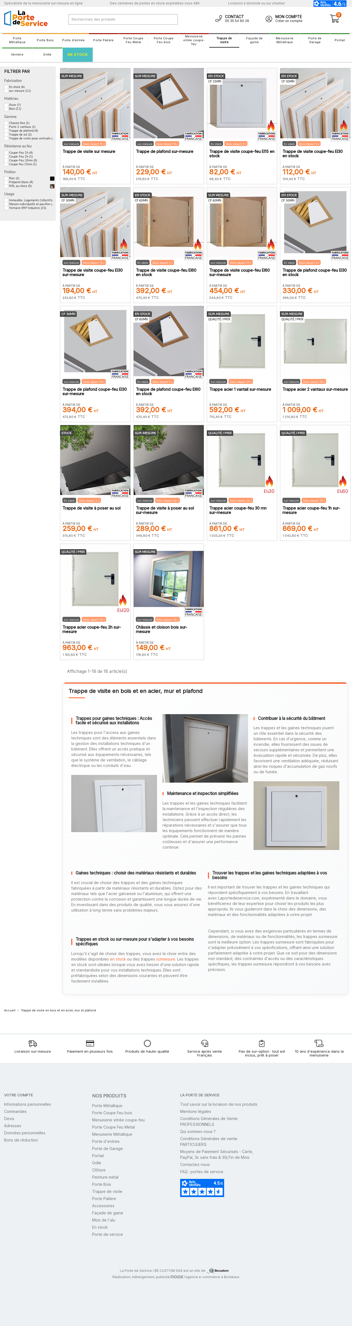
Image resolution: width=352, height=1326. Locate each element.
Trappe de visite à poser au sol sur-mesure (165, 510)
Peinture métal (105, 1177)
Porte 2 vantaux (22, 127)
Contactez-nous (195, 1164)
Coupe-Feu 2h (21, 156)
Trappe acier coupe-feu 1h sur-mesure (311, 510)
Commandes (15, 1111)
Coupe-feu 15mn (23, 164)
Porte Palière (103, 40)
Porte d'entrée (73, 40)
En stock (78, 54)
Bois (15, 109)
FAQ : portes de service (201, 1171)
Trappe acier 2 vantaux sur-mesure (315, 389)
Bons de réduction (21, 1140)
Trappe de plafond (23, 131)
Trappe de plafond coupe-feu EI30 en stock (314, 272)
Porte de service (107, 1234)
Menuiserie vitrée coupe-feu (194, 40)
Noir (14, 178)
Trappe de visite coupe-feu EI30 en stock (312, 153)
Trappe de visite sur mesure (88, 151)
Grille (47, 54)
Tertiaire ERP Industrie (27, 208)
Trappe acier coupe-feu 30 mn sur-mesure (237, 510)
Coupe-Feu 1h (21, 153)
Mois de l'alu (103, 1220)
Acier (15, 105)
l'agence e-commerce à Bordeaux (205, 1277)
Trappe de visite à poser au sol (91, 508)
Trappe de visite (224, 40)
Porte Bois (45, 40)
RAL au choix (20, 186)
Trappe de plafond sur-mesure (164, 151)
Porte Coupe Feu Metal (133, 40)
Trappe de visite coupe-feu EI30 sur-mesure (92, 272)
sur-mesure (20, 91)
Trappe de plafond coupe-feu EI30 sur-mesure (94, 391)
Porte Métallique (17, 40)
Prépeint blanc (21, 182)
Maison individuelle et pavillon (31, 204)
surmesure (165, 959)
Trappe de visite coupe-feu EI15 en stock (241, 153)
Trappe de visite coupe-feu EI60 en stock (166, 272)
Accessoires (103, 1205)
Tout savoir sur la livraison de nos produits (218, 1104)
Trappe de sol (20, 134)
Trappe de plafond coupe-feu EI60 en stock (168, 391)
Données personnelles (24, 1132)
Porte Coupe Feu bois (164, 40)
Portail (340, 40)
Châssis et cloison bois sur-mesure (161, 629)
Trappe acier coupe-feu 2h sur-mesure (91, 629)
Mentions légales (195, 1111)
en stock (118, 959)
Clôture (99, 1170)
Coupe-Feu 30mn (23, 160)
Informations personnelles (27, 1104)
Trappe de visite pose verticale (31, 138)
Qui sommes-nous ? (198, 1131)
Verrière (17, 54)
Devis (9, 1118)
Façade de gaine (254, 40)
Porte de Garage (315, 40)
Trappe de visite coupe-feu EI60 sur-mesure (239, 272)
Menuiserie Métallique (284, 40)
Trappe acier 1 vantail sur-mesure (240, 389)
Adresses (12, 1125)
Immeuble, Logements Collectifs (31, 200)
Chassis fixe (19, 123)
